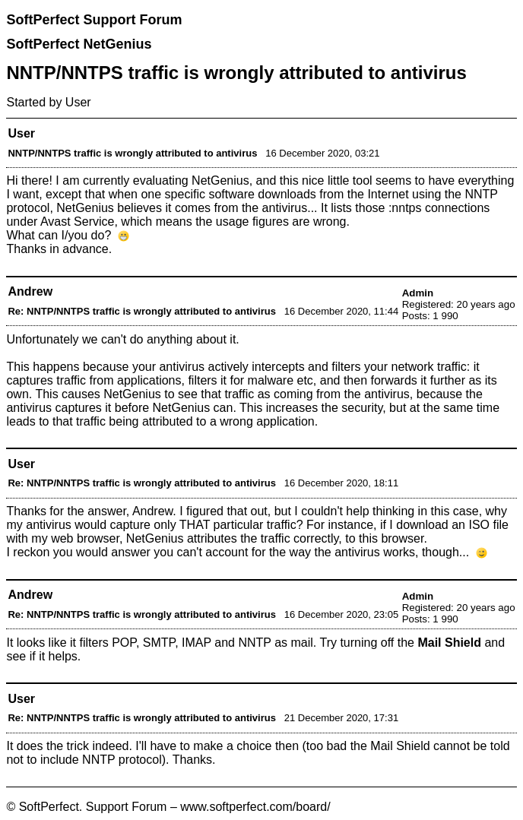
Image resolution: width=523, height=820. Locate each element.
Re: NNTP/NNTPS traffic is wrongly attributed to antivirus (141, 311)
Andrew (30, 291)
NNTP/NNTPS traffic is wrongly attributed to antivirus (132, 153)
